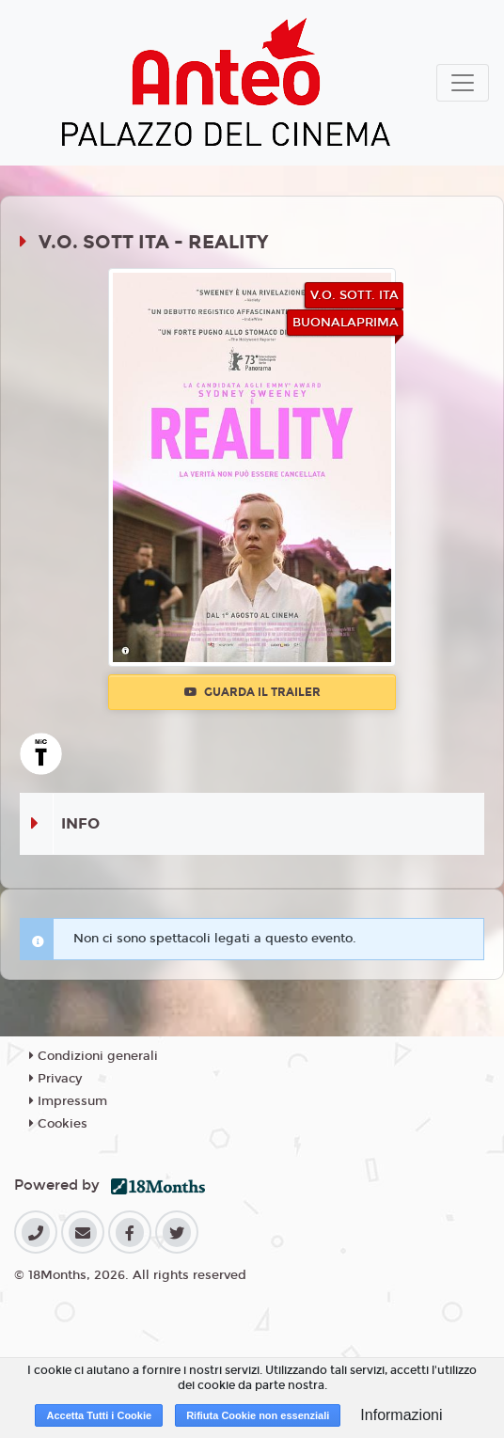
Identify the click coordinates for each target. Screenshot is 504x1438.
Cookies (58, 1123)
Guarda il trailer (252, 692)
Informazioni (401, 1415)
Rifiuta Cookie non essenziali (257, 1415)
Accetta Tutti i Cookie (98, 1415)
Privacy (55, 1078)
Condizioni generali (93, 1056)
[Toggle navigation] (462, 83)
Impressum (68, 1101)
